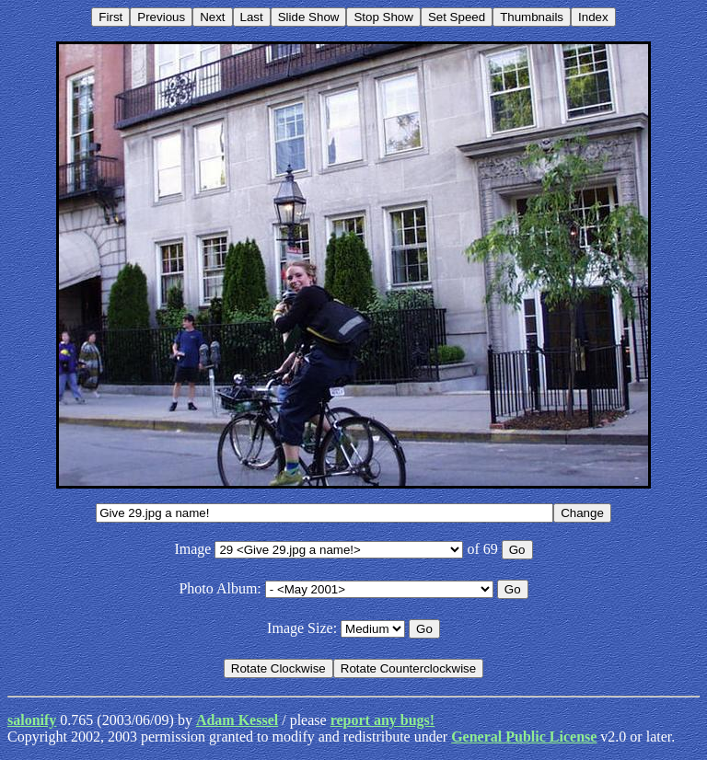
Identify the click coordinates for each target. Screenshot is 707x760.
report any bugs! (382, 720)
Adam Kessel (237, 720)
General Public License (524, 736)
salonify (31, 720)
